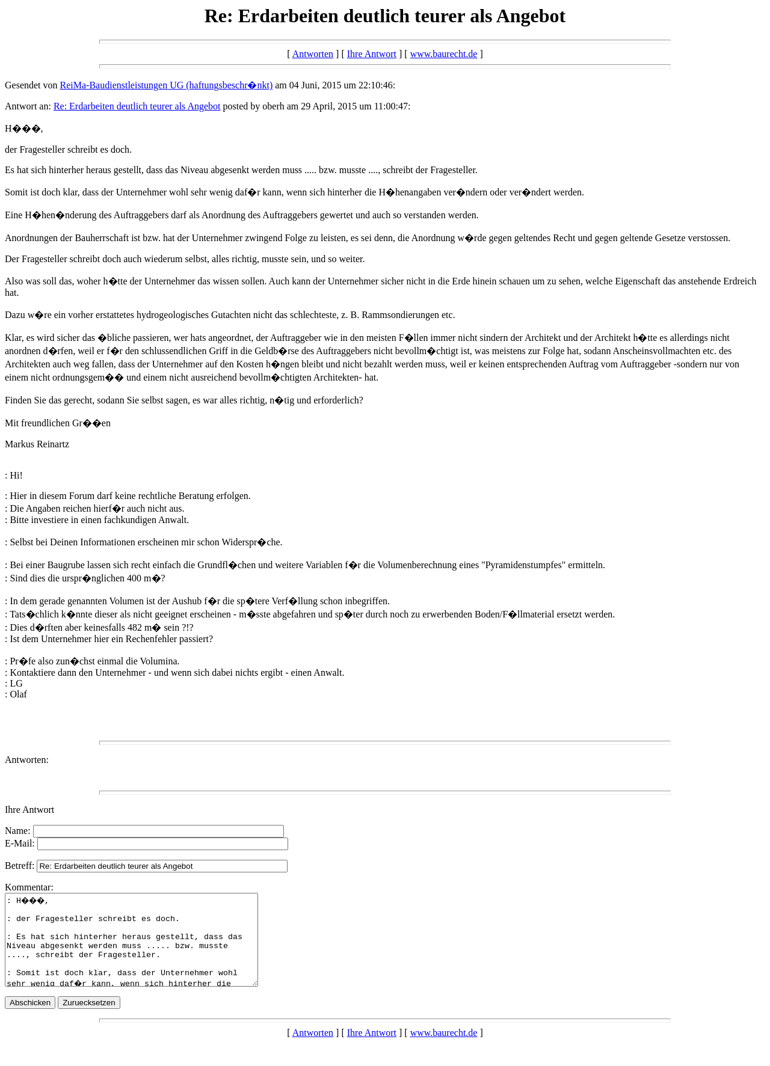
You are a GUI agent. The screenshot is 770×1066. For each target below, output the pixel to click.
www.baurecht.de (444, 54)
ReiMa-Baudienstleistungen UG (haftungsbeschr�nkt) (166, 85)
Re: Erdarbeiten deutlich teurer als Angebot (137, 106)
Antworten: (27, 760)
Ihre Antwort (371, 54)
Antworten (312, 54)
